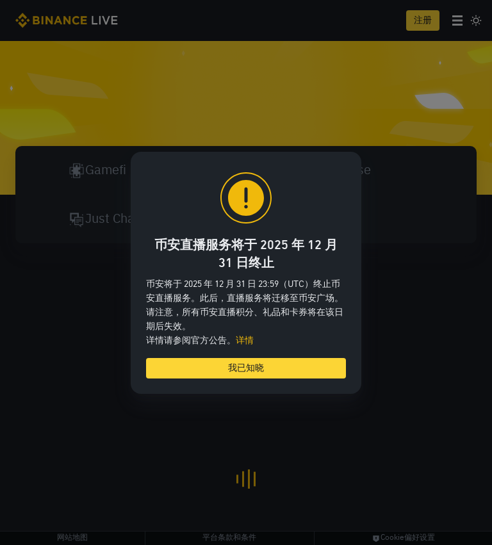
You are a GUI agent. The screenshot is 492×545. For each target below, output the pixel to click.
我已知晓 (246, 368)
